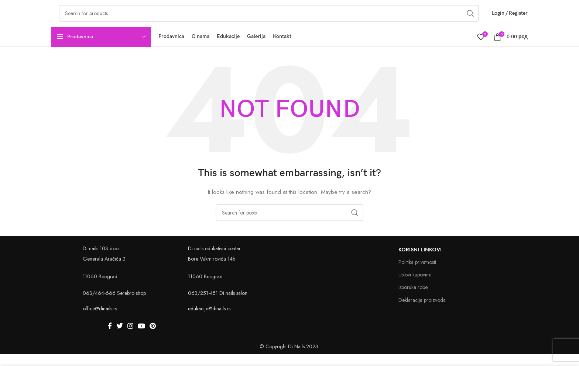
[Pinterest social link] (152, 337)
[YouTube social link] (141, 337)
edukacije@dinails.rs (209, 320)
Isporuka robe (413, 299)
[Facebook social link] (110, 337)
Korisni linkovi (420, 261)
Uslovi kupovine (414, 286)
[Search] (289, 224)
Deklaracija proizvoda (422, 312)
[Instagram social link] (130, 337)
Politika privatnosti (417, 274)
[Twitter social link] (119, 337)
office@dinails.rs (100, 320)
